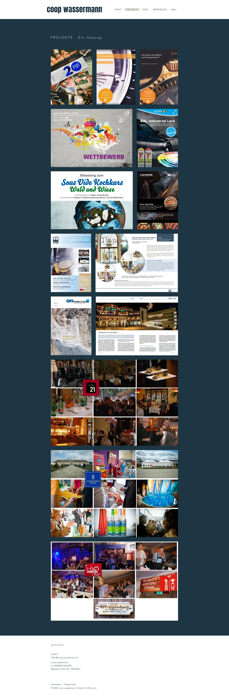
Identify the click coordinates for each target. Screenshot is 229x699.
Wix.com (92, 688)
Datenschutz (70, 684)
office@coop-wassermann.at (64, 657)
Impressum (56, 684)
